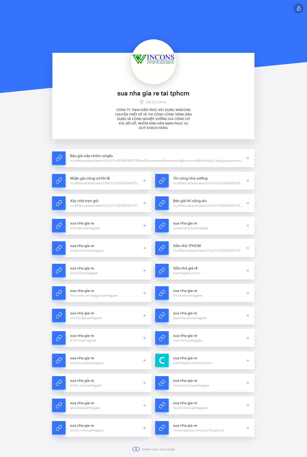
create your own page (153, 449)
